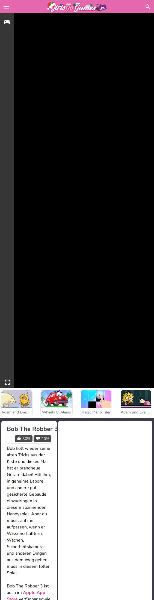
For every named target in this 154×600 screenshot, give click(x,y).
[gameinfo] (7, 22)
